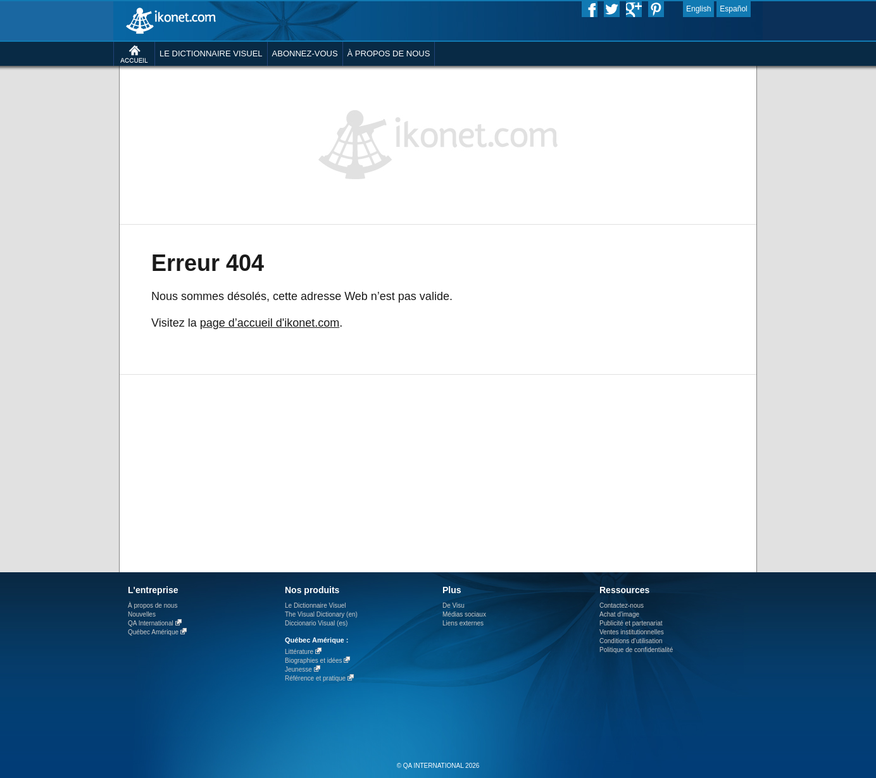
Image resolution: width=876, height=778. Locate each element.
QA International (150, 623)
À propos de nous (152, 605)
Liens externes (463, 623)
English (698, 8)
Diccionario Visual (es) (316, 623)
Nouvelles (142, 614)
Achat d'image (619, 614)
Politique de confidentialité (636, 649)
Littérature (299, 651)
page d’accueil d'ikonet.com (270, 323)
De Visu (453, 605)
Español (733, 8)
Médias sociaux (464, 614)
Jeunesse (298, 669)
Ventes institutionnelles (631, 632)
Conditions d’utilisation (631, 640)
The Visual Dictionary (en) (321, 614)
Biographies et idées (313, 660)
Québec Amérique (153, 632)
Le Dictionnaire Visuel (315, 605)
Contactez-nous (621, 605)
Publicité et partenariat (631, 623)
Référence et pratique (315, 678)
